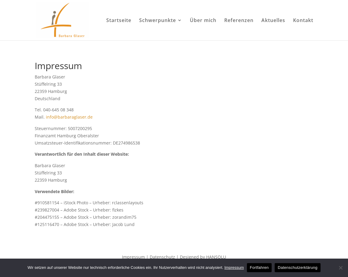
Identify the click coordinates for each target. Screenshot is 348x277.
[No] (340, 268)
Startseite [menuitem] (118, 21)
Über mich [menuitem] (203, 21)
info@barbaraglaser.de (69, 117)
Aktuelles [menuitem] (273, 21)
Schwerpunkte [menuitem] (157, 21)
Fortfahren (259, 267)
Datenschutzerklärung (297, 267)
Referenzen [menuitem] (239, 21)
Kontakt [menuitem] (303, 21)
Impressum (133, 257)
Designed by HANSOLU (203, 257)
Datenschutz (162, 257)
